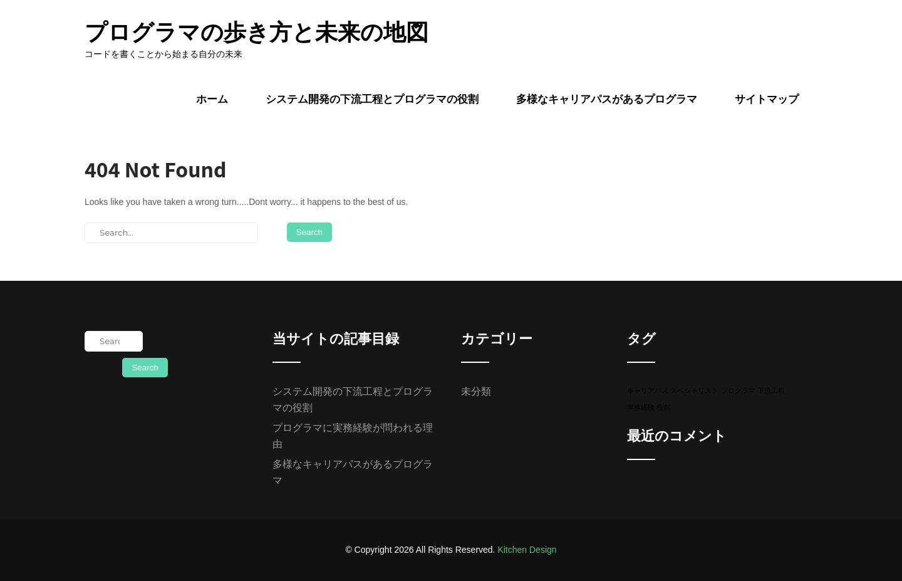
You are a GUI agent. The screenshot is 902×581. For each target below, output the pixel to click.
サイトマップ (767, 99)
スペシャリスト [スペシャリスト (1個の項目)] (694, 390)
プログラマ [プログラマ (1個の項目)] (738, 390)
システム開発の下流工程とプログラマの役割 (372, 99)
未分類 (476, 391)
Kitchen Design (526, 550)
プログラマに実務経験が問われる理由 (352, 436)
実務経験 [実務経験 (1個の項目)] (641, 407)
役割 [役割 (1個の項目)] (663, 407)
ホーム (212, 99)
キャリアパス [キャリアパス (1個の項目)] (647, 390)
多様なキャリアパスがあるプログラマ (606, 99)
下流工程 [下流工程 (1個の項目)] (771, 390)
